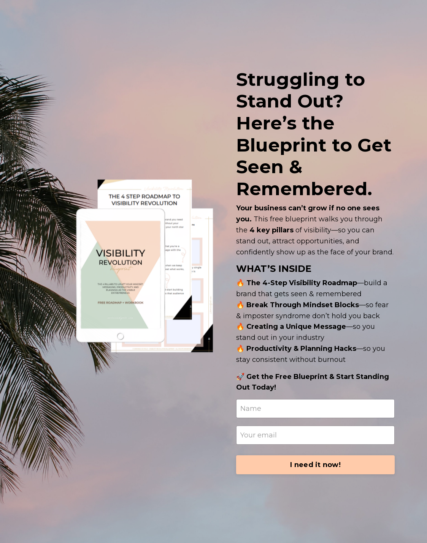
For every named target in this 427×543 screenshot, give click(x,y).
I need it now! (315, 465)
